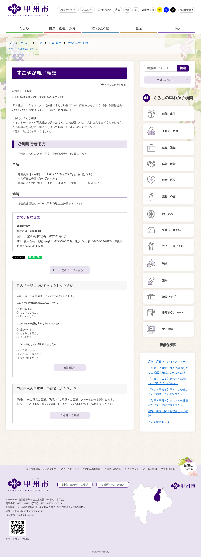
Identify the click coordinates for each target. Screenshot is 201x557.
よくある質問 (150, 469)
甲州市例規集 (168, 469)
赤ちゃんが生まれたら (80, 42)
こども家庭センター (160, 422)
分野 (39, 42)
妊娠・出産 (55, 42)
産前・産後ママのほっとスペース (168, 361)
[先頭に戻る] (187, 465)
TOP (10, 42)
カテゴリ (25, 42)
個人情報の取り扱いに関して (41, 469)
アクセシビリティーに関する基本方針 (80, 469)
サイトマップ (132, 469)
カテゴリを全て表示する (21, 49)
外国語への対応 (112, 469)
